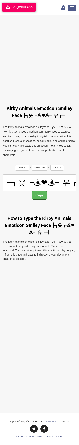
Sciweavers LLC (51, 421)
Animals (57, 167)
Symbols (22, 167)
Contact (49, 436)
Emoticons (39, 167)
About (59, 436)
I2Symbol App (19, 7)
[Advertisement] (39, 57)
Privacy (20, 436)
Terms (40, 436)
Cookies (30, 436)
